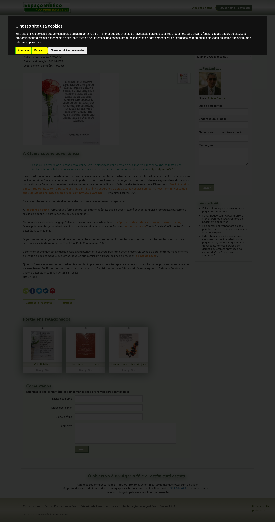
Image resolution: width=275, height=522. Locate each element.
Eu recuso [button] (39, 50)
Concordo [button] (23, 50)
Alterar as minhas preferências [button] (68, 50)
